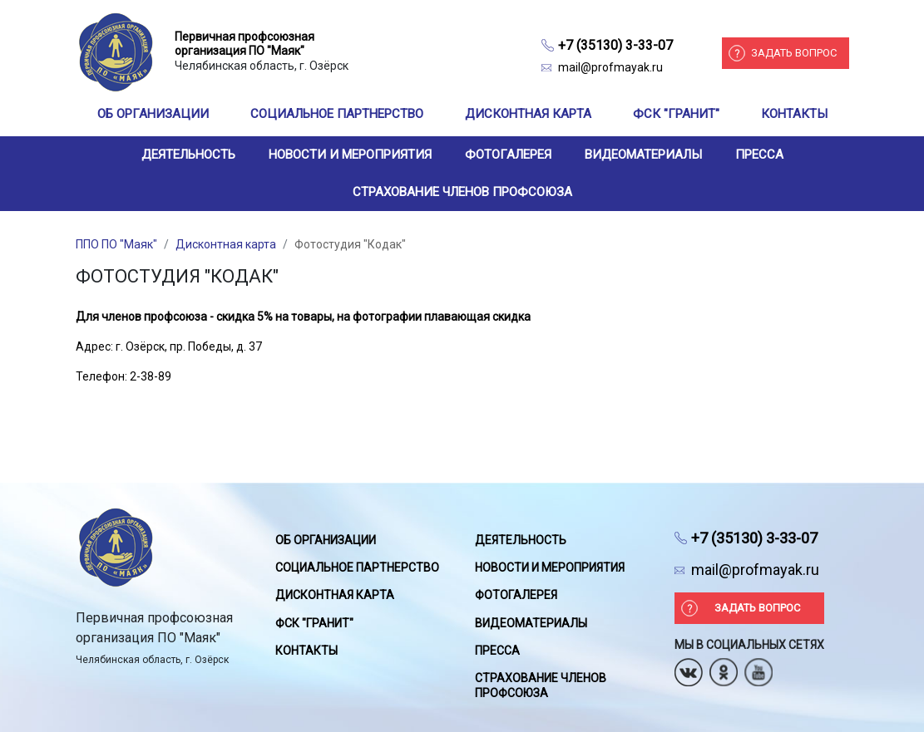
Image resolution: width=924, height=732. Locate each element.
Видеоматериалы (643, 154)
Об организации (153, 113)
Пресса (759, 154)
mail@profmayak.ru (610, 67)
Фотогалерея (508, 154)
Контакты (794, 113)
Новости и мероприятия (350, 154)
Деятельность (188, 154)
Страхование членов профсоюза (462, 191)
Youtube (758, 667)
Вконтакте (688, 667)
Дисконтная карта (528, 113)
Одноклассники (723, 667)
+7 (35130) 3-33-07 (615, 45)
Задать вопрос (794, 53)
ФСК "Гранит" (676, 113)
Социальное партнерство (336, 113)
